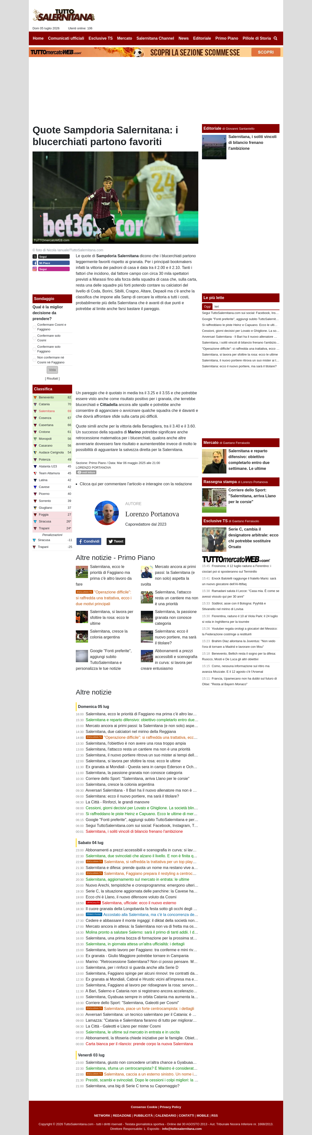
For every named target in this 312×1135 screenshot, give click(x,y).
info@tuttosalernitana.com (182, 1129)
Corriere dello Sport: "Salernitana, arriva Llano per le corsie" (137, 778)
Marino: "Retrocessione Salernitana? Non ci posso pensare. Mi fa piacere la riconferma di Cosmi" (170, 962)
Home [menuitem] (38, 38)
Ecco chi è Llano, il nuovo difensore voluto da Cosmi (131, 897)
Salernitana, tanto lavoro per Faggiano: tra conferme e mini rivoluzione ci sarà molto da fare (165, 950)
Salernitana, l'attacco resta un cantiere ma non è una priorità (176, 598)
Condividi (89, 541)
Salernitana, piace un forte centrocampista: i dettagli (140, 1009)
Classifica (43, 389)
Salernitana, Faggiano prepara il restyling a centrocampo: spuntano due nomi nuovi (167, 873)
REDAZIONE (122, 1115)
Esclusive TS (215, 521)
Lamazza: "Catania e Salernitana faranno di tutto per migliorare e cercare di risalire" (158, 1020)
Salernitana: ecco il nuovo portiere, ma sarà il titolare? (175, 637)
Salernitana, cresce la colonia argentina (120, 784)
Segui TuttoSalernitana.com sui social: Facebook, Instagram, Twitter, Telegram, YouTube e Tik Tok (171, 825)
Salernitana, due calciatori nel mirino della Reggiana (131, 732)
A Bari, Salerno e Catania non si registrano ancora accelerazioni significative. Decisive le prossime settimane (180, 991)
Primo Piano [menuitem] (226, 38)
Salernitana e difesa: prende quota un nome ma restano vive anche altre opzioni (155, 868)
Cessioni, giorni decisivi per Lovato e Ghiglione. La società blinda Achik (147, 808)
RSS (215, 1115)
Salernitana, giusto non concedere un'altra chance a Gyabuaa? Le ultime (149, 1062)
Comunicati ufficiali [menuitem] (66, 38)
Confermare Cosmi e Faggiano (51, 327)
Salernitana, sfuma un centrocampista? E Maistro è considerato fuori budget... (153, 1068)
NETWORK (102, 1115)
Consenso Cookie (144, 1107)
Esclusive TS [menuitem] (101, 38)
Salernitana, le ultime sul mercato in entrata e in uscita (133, 1032)
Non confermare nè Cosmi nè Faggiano (51, 360)
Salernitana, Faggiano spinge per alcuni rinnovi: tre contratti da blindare (148, 973)
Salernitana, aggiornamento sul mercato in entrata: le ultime (137, 879)
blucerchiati (140, 438)
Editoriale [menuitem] (202, 38)
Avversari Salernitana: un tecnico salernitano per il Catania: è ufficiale (146, 1014)
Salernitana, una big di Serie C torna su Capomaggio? (132, 1086)
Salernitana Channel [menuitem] (155, 38)
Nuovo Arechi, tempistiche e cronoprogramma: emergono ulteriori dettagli (149, 885)
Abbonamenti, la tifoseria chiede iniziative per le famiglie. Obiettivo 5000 (148, 1038)
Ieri (216, 306)
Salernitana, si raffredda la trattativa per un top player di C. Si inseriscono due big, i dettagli (174, 862)
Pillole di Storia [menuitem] (257, 38)
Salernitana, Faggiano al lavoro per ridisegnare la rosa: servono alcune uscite (153, 985)
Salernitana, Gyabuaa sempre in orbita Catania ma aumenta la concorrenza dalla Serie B (163, 997)
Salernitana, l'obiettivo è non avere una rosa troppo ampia (136, 743)
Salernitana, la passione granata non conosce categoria (176, 617)
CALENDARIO (165, 1115)
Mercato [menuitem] (124, 38)
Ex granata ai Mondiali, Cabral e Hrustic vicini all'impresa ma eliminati (146, 979)
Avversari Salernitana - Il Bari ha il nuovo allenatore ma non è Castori (145, 790)
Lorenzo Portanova (93, 467)
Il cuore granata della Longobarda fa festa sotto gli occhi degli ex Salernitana (152, 909)
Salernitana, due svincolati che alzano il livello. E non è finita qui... (143, 856)
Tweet (116, 541)
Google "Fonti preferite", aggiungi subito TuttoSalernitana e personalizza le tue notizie (160, 820)
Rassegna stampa (220, 482)
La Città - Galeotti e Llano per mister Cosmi (123, 1026)
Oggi (207, 306)
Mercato (210, 442)
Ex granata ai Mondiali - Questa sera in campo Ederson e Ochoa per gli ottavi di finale (160, 767)
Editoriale (212, 128)
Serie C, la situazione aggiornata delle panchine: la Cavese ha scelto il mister (153, 891)
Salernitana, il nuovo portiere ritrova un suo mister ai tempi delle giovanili (149, 755)
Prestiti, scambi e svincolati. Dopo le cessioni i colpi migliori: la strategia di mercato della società (169, 1080)
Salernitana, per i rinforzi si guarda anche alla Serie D (132, 967)
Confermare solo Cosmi (49, 338)
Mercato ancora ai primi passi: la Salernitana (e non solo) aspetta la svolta (150, 726)
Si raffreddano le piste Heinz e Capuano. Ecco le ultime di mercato (143, 814)
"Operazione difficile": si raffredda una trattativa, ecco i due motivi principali (103, 598)
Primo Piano (97, 463)
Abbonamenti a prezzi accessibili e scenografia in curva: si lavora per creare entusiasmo (162, 850)
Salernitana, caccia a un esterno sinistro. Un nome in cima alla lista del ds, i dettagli (167, 1074)
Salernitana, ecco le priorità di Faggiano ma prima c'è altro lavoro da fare (149, 714)
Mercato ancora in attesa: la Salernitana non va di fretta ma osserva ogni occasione (158, 926)
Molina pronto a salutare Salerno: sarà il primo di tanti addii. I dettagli (145, 932)
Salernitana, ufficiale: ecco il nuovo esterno (131, 903)
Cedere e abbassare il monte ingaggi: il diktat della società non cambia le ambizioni (158, 920)
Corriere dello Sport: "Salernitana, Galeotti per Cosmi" (132, 1003)
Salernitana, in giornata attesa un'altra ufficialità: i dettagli (135, 944)
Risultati (52, 378)
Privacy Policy (170, 1107)
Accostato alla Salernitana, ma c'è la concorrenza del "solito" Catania (154, 915)
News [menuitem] (183, 38)
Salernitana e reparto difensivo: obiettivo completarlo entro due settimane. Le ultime (158, 720)
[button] (52, 370)
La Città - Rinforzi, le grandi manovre (118, 802)
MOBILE (203, 1115)
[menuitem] (275, 38)
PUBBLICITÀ (143, 1115)
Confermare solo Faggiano (49, 349)
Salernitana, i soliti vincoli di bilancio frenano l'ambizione (134, 831)
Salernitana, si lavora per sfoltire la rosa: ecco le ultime (111, 617)
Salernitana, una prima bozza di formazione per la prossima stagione (145, 938)
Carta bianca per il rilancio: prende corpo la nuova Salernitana (139, 1044)
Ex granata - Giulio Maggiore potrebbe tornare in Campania (137, 956)
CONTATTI (186, 1115)
